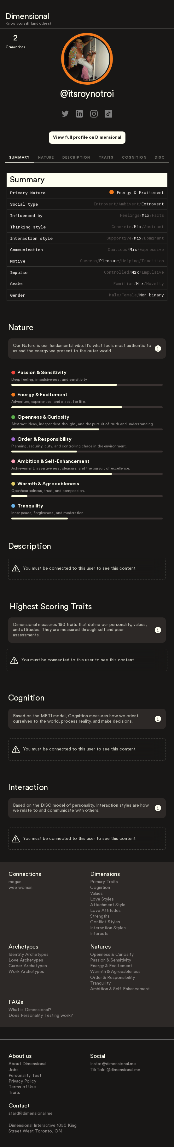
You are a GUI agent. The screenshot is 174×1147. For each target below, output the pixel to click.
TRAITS (106, 157)
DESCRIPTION (76, 157)
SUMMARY (19, 157)
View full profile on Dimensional (87, 137)
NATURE (46, 157)
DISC (160, 157)
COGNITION (134, 157)
